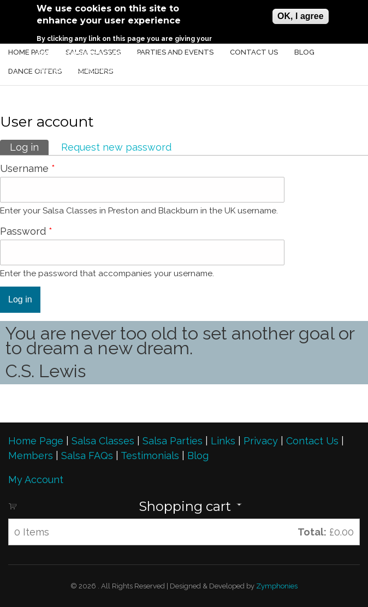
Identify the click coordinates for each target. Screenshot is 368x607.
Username (27, 168)
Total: (312, 532)
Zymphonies (276, 586)
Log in (29, 146)
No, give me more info (79, 67)
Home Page (35, 441)
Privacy (261, 441)
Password (26, 231)
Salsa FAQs (87, 455)
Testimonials (150, 455)
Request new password (116, 147)
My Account (35, 479)
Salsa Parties (173, 441)
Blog (198, 455)
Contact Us (313, 441)
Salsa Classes (103, 441)
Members (30, 455)
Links (223, 441)
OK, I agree (300, 16)
